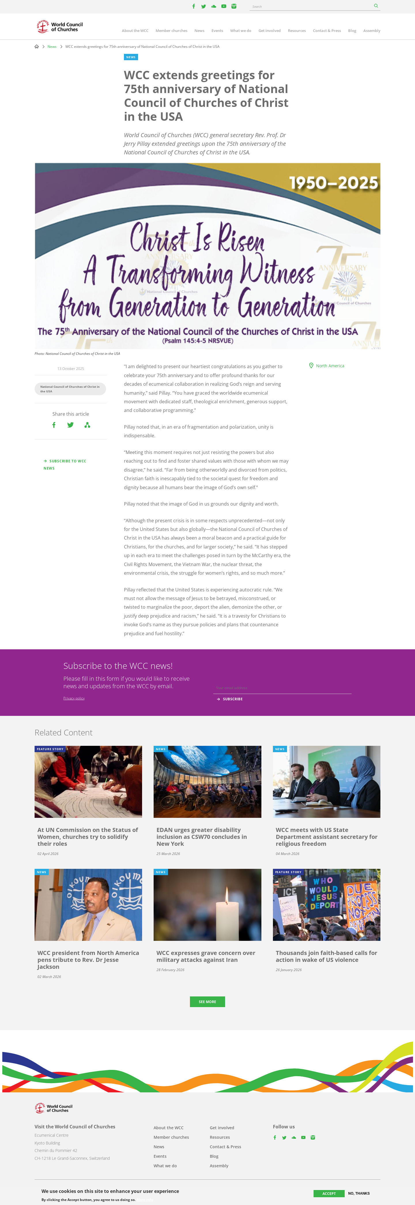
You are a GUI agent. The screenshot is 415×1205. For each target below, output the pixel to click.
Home (37, 46)
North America (330, 365)
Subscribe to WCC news (65, 465)
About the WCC (135, 30)
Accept (329, 1193)
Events (217, 30)
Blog (352, 30)
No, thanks (359, 1193)
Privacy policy (74, 698)
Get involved (270, 30)
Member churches (171, 30)
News (199, 30)
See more (207, 1001)
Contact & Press (327, 30)
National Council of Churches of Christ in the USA (70, 389)
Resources (297, 30)
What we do (240, 30)
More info (145, 1200)
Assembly (371, 30)
